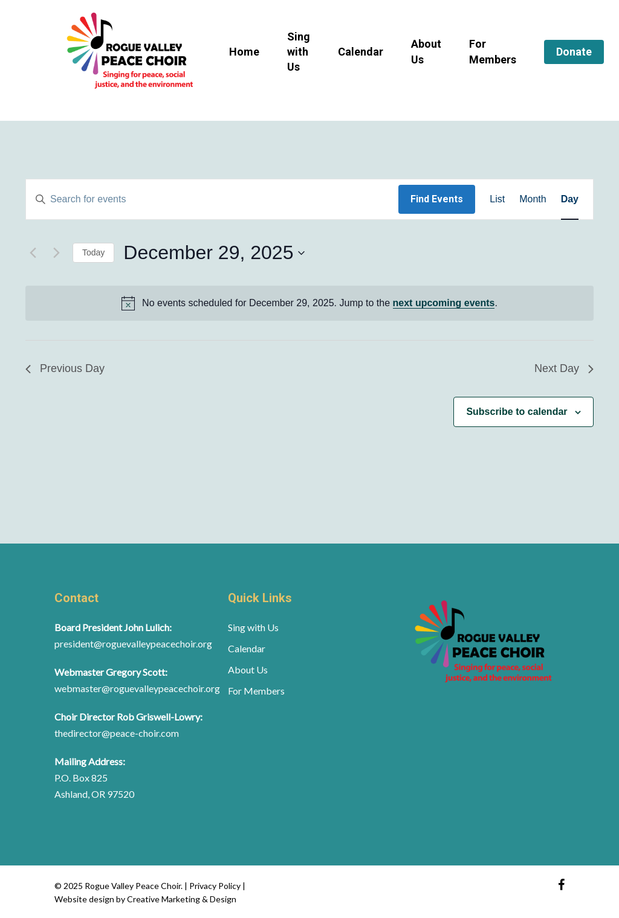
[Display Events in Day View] (569, 199)
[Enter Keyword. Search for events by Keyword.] (212, 199)
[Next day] (56, 253)
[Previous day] (32, 253)
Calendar (246, 648)
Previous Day (65, 368)
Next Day (564, 368)
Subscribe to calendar (516, 411)
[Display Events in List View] (497, 199)
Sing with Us (253, 627)
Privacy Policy (215, 886)
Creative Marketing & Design (181, 899)
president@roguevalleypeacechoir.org (133, 643)
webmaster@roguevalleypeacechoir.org (137, 688)
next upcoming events (444, 303)
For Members (256, 690)
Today (93, 252)
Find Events (436, 199)
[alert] (309, 303)
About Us (248, 669)
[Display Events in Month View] (532, 199)
